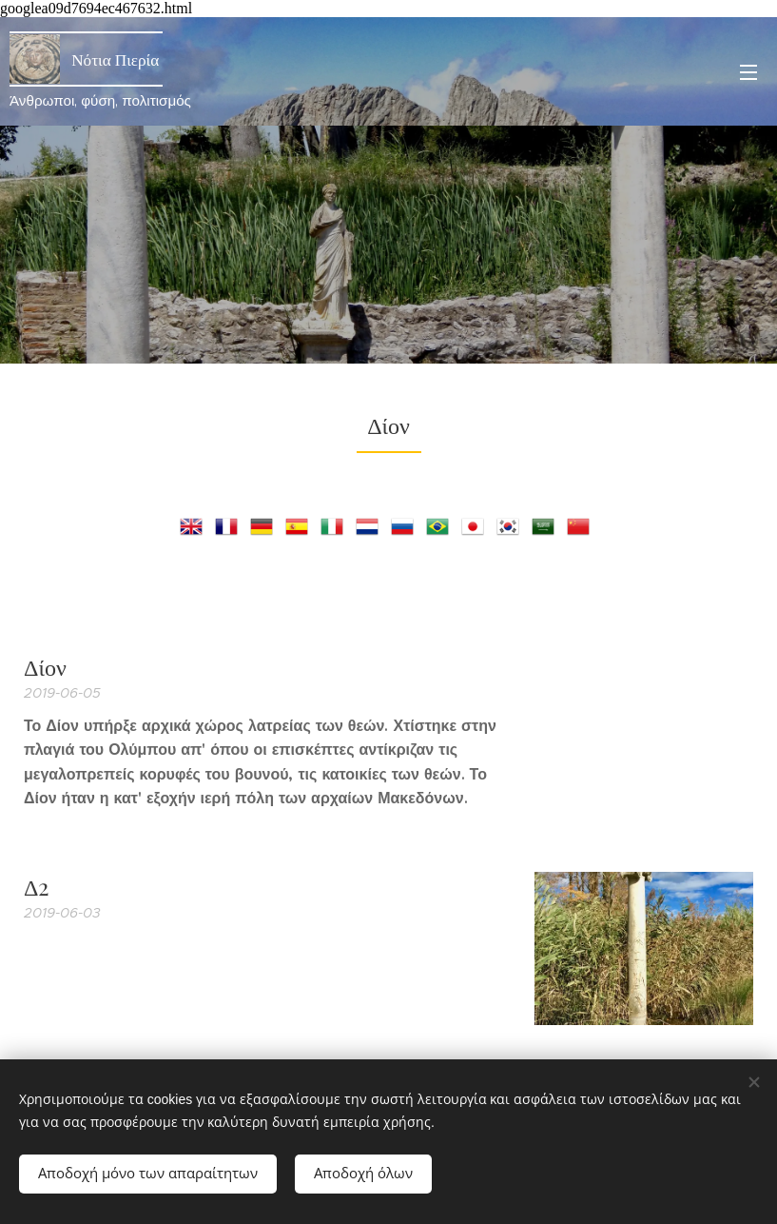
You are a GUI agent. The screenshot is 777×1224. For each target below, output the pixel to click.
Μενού (748, 72)
